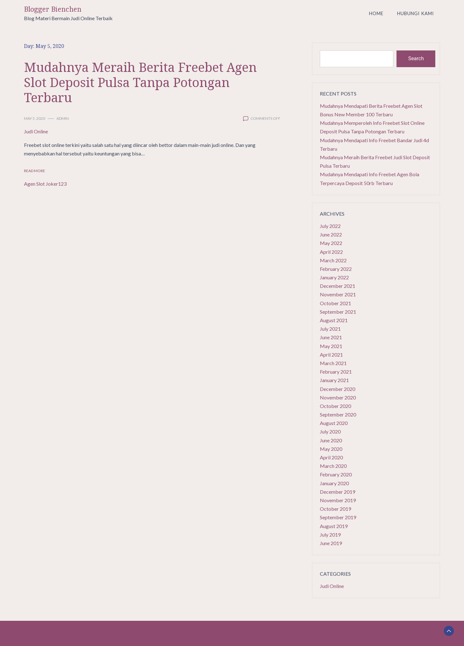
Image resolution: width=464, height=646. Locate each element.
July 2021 (330, 329)
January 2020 (334, 483)
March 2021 (333, 363)
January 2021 (334, 380)
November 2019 (338, 500)
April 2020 (331, 457)
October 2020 (335, 406)
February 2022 (336, 269)
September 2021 (338, 312)
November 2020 (338, 397)
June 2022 (331, 234)
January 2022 (334, 277)
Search (416, 58)
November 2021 (338, 294)
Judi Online (36, 131)
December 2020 (337, 389)
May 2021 (331, 346)
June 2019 (331, 543)
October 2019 (335, 509)
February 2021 (336, 372)
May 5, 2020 (34, 118)
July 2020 (330, 431)
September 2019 (338, 517)
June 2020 (331, 440)
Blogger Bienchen (52, 9)
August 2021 (334, 320)
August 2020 (334, 423)
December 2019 (337, 492)
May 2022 (331, 243)
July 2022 (330, 226)
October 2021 (335, 303)
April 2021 (331, 355)
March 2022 (333, 260)
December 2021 (337, 286)
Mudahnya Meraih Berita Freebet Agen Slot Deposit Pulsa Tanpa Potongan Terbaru (140, 82)
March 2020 (333, 466)
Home (376, 13)
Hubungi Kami (415, 13)
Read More (34, 170)
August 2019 (334, 526)
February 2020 (336, 474)
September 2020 (338, 414)
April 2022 (331, 252)
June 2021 (331, 337)
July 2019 (330, 535)
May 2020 (331, 449)
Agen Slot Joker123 (45, 184)
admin (62, 118)
